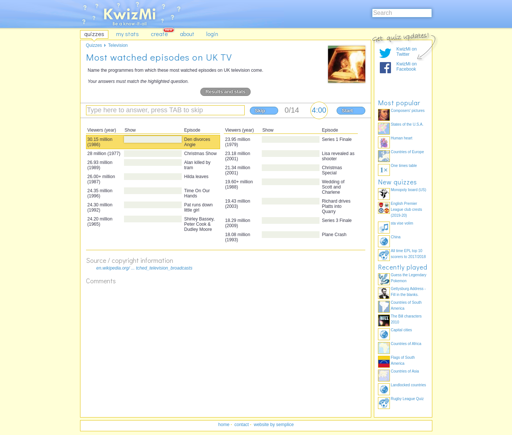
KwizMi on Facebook (407, 66)
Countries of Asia (405, 371)
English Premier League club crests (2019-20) (406, 210)
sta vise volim (402, 223)
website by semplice (274, 424)
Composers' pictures (408, 111)
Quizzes (94, 45)
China (396, 237)
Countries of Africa (406, 344)
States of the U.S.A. (407, 124)
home (223, 424)
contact (241, 424)
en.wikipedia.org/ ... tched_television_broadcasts (144, 268)
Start (347, 110)
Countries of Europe (407, 152)
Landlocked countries (408, 385)
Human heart (402, 138)
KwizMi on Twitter (407, 51)
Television (118, 45)
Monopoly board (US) (408, 190)
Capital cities (401, 330)
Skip (260, 110)
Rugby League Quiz (407, 399)
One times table (404, 166)
